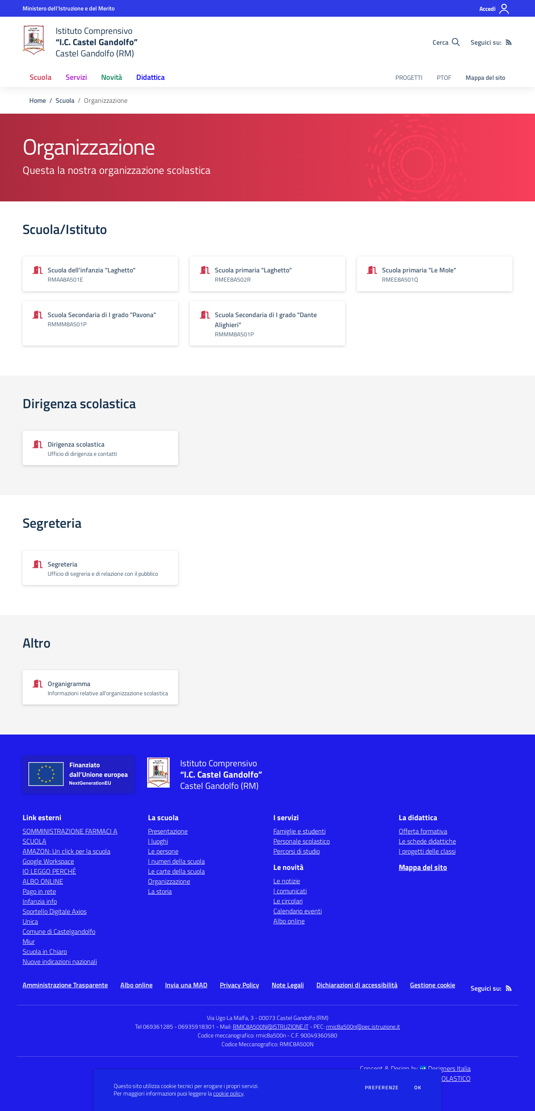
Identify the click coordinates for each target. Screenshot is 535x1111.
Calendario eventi (297, 911)
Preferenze (382, 1087)
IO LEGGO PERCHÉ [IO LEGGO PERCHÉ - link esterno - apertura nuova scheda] (49, 871)
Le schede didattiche (427, 841)
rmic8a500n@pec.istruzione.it (363, 1026)
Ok (418, 1087)
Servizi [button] (76, 77)
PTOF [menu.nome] (444, 77)
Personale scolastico (301, 841)
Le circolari (288, 901)
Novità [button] (111, 77)
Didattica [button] (150, 77)
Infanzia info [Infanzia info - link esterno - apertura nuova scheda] (40, 901)
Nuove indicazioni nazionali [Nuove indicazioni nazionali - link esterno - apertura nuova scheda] (60, 961)
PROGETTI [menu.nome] (409, 77)
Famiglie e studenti (299, 831)
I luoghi (158, 841)
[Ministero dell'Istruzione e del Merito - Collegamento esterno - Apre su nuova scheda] (69, 8)
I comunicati (290, 891)
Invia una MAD (186, 985)
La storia (160, 891)
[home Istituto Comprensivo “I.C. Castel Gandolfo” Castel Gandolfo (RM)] (80, 42)
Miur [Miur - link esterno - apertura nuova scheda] (29, 941)
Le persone (163, 851)
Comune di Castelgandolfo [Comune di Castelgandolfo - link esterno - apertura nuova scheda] (59, 931)
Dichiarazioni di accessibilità (356, 985)
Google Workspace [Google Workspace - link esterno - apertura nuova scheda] (48, 861)
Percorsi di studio (296, 851)
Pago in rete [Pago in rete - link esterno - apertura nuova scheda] (39, 891)
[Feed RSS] (508, 42)
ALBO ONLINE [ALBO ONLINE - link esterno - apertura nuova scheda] (43, 881)
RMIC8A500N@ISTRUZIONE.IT (270, 1026)
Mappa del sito (485, 77)
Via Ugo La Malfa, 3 (230, 1017)
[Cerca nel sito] (446, 42)
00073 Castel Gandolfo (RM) (294, 1017)
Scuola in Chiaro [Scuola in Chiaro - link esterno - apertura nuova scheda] (45, 951)
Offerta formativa (423, 831)
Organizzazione (169, 881)
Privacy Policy (239, 985)
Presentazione (168, 831)
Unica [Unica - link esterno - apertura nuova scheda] (30, 921)
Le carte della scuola (176, 871)
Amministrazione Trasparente (65, 985)
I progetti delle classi (427, 851)
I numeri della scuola (176, 861)
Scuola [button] (40, 77)
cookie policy (228, 1093)
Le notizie (286, 881)
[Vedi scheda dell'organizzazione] (100, 274)
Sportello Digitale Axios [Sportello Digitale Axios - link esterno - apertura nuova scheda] (55, 911)
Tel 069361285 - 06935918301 (175, 1026)
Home (37, 100)
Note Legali (288, 985)
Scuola (65, 100)
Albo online (289, 921)
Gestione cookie (432, 985)
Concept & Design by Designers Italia (415, 1068)
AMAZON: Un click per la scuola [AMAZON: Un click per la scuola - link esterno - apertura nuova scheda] (66, 851)
